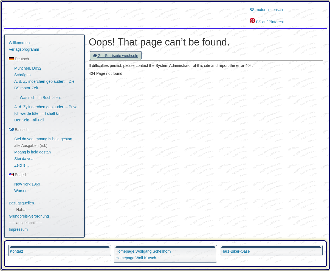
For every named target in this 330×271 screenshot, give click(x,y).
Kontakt (16, 251)
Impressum (18, 229)
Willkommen (19, 43)
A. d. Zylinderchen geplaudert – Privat (46, 107)
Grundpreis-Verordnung (29, 216)
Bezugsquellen (21, 203)
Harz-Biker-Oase (235, 251)
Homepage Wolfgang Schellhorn (143, 251)
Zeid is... (21, 165)
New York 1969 (27, 184)
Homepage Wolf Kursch (135, 258)
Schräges (22, 75)
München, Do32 (27, 68)
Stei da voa (23, 158)
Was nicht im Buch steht (40, 97)
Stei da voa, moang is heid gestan (43, 139)
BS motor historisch (266, 9)
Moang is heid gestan (32, 152)
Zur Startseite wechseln (115, 55)
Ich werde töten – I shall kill (37, 113)
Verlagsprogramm (24, 49)
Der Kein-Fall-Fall (29, 120)
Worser (20, 191)
